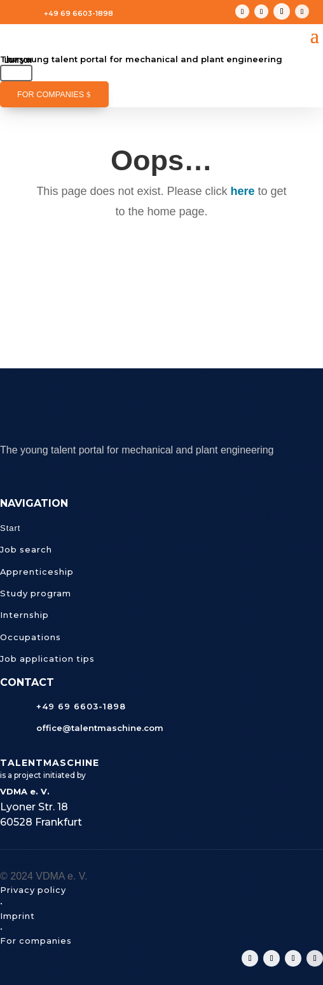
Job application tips (47, 658)
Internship (24, 615)
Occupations (30, 637)
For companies (50, 94)
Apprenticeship (37, 571)
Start (10, 528)
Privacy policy (33, 890)
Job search (26, 549)
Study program (35, 593)
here (243, 191)
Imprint (17, 916)
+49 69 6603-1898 (78, 13)
